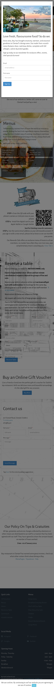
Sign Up (7, 84)
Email (5, 63)
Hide (34, 685)
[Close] (50, 4)
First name (6, 73)
